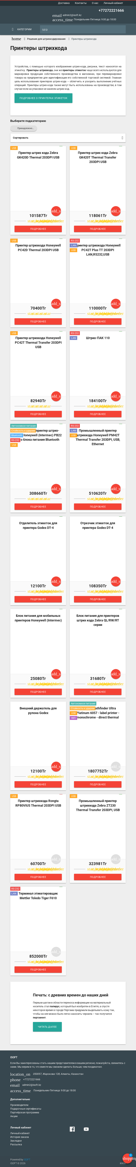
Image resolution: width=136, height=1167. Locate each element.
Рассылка (16, 1144)
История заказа (19, 1137)
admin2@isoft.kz (72, 15)
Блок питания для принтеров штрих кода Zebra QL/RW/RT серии (97, 620)
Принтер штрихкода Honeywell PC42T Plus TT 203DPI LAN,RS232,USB (98, 249)
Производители (19, 1105)
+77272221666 (111, 10)
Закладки (16, 1140)
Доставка (64, 3)
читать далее (47, 1026)
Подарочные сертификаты (25, 1108)
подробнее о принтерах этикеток (43, 98)
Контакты (81, 3)
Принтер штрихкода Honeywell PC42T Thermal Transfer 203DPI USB (38, 342)
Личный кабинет (113, 3)
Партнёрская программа (24, 1112)
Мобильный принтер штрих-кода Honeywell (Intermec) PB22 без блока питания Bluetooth (38, 435)
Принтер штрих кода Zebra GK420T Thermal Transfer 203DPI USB (98, 157)
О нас (95, 3)
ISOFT (27, 1159)
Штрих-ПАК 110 (98, 338)
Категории (24, 29)
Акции (14, 1116)
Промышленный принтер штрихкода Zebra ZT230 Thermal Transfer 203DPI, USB (98, 805)
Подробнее (38, 228)
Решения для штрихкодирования (46, 38)
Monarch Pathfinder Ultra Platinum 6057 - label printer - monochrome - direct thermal (97, 712)
